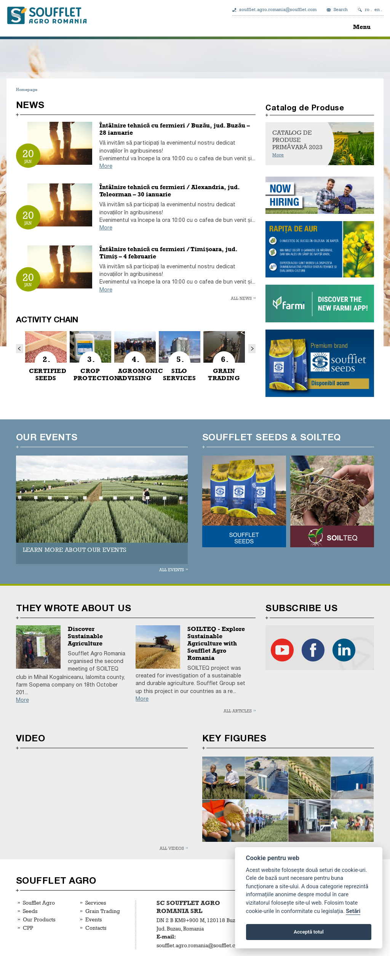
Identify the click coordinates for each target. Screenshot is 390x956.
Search (341, 9)
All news (241, 298)
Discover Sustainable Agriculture (85, 636)
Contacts (95, 927)
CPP (28, 927)
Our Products (39, 919)
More (105, 166)
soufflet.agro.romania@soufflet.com (277, 9)
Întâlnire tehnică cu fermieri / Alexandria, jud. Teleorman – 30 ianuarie (169, 190)
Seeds (30, 911)
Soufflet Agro (39, 902)
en (377, 9)
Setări (353, 911)
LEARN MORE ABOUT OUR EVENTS (75, 549)
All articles (238, 710)
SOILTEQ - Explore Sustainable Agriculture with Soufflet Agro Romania (216, 643)
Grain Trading (102, 911)
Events (93, 919)
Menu (362, 26)
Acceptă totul (308, 932)
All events (171, 569)
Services (95, 902)
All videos (172, 848)
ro (367, 9)
